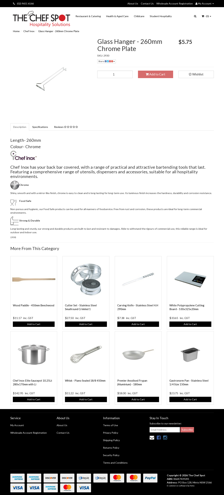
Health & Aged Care (117, 16)
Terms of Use (110, 425)
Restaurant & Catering (88, 16)
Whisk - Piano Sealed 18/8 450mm (85, 380)
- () (206, 16)
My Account (17, 425)
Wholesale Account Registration (174, 3)
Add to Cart (155, 74)
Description (19, 126)
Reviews (66, 126)
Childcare (139, 16)
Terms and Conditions (115, 462)
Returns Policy (111, 447)
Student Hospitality (161, 16)
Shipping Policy (111, 440)
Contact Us (147, 3)
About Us (132, 3)
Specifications (40, 126)
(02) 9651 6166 (23, 3)
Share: (106, 61)
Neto (192, 485)
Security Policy (111, 455)
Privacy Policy (110, 432)
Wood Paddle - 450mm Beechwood (33, 305)
